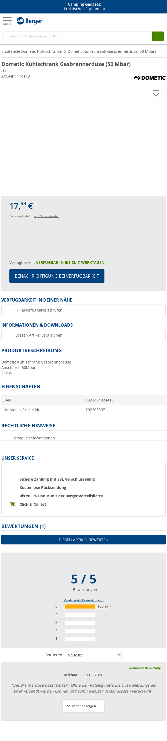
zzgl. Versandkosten (46, 216)
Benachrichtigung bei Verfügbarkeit (57, 276)
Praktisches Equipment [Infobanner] (84, 6)
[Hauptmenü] (7, 21)
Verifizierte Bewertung (144, 668)
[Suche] (77, 36)
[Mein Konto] (148, 20)
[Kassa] (159, 20)
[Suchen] (158, 36)
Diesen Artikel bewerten (83, 539)
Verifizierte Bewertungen (84, 600)
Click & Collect (33, 504)
